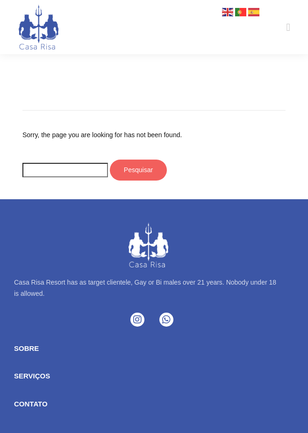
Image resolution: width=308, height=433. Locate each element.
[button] (288, 27)
